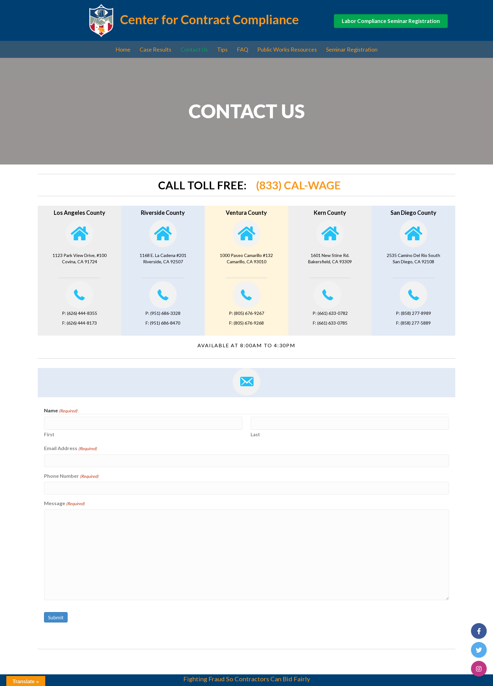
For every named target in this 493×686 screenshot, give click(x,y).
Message (64, 502)
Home (122, 49)
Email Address (70, 448)
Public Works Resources (287, 49)
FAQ (242, 49)
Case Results (155, 49)
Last (255, 434)
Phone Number (71, 475)
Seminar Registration (352, 49)
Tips (222, 49)
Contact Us (194, 49)
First (49, 434)
